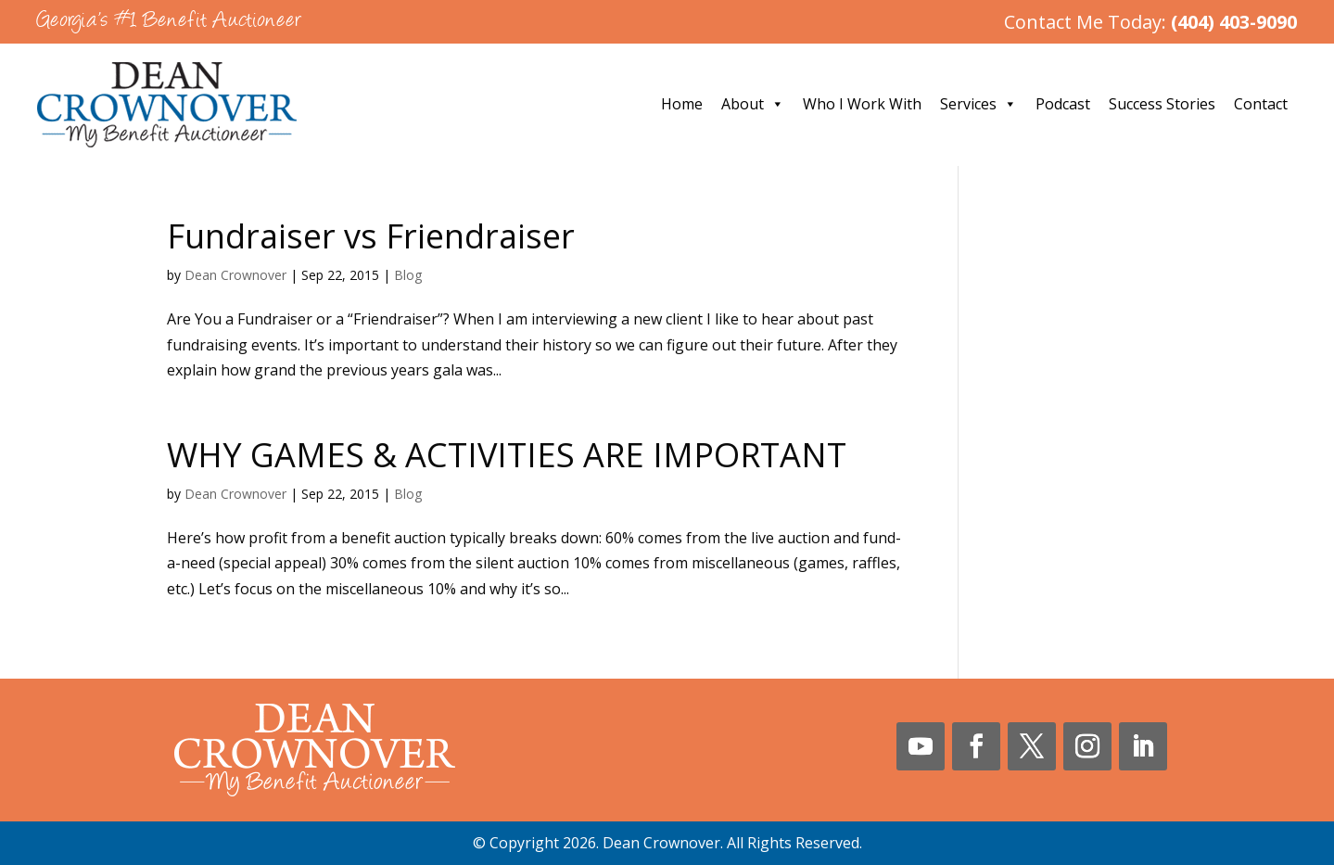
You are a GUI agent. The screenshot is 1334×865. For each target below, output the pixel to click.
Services (978, 104)
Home (682, 104)
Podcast (1062, 104)
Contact (1261, 104)
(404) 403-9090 (1234, 21)
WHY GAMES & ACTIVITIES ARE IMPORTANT (506, 454)
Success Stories (1162, 104)
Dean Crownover (235, 275)
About (752, 104)
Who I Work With (862, 104)
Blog (408, 275)
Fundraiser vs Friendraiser (371, 236)
